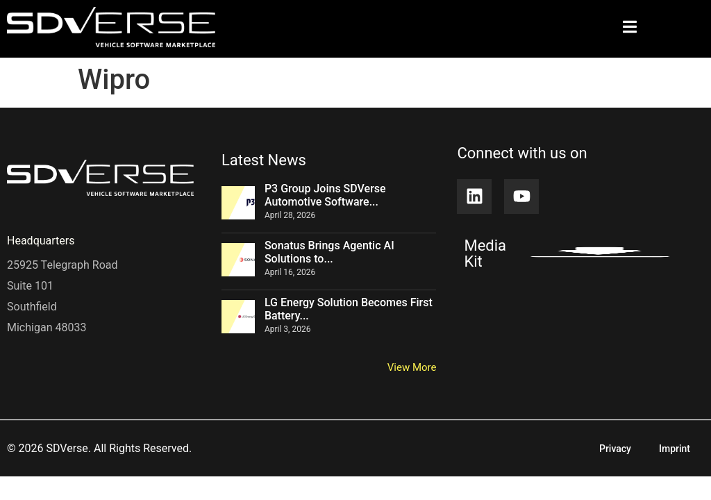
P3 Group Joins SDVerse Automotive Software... (325, 195)
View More (412, 367)
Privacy (615, 448)
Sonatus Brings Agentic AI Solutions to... (329, 252)
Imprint (674, 448)
